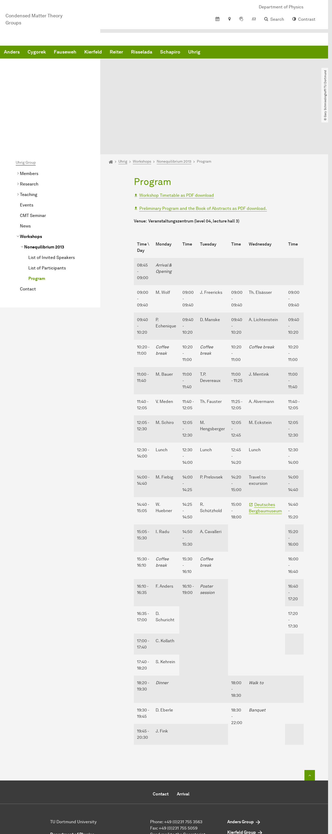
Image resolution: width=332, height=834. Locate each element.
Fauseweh (145, 52)
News (25, 173)
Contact (28, 236)
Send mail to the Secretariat (177, 782)
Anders (91, 52)
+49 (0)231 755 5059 (178, 775)
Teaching (28, 142)
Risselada (221, 52)
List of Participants (47, 215)
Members (29, 121)
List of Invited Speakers (51, 205)
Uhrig (274, 52)
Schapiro (250, 52)
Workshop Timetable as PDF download (176, 143)
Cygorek (116, 52)
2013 (44, 194)
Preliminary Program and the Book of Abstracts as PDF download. (203, 156)
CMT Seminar (33, 163)
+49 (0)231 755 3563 (183, 769)
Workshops (31, 184)
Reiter (196, 52)
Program (36, 226)
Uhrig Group (26, 110)
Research (29, 131)
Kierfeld (173, 52)
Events (26, 152)
